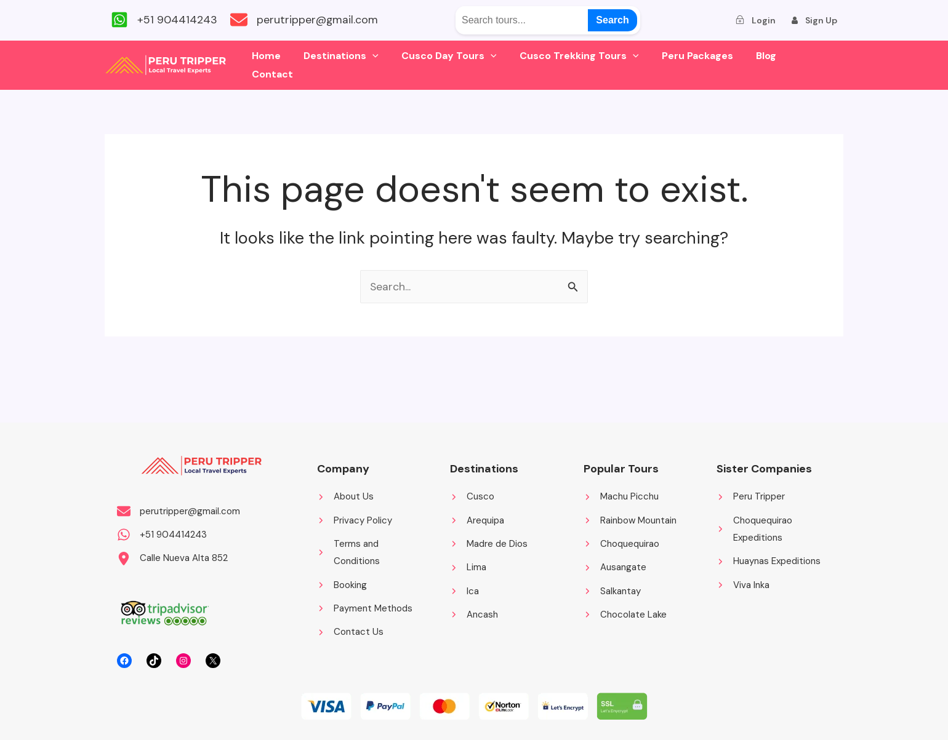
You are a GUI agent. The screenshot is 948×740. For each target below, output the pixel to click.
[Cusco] (472, 495)
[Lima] (468, 567)
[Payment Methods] (364, 609)
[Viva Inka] (743, 585)
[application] (382, 65)
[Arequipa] (477, 519)
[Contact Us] (350, 633)
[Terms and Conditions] (371, 552)
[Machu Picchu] (621, 495)
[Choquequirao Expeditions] (771, 528)
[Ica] (464, 591)
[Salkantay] (612, 591)
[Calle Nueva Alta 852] (172, 558)
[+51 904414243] (164, 20)
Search (612, 20)
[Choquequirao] (621, 543)
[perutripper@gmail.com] (310, 20)
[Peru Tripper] (751, 495)
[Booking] (342, 585)
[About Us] (345, 495)
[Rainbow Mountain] (630, 519)
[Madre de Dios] (489, 543)
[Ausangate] (615, 567)
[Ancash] (474, 615)
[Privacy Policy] (354, 519)
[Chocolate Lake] (625, 615)
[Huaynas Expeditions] (769, 561)
